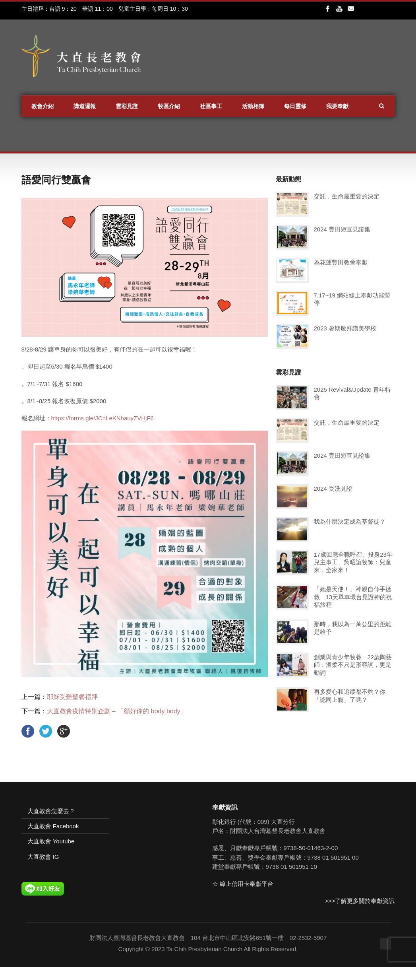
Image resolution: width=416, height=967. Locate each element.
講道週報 (85, 106)
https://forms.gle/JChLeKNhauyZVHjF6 (102, 418)
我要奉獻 (337, 106)
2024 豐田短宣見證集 (342, 229)
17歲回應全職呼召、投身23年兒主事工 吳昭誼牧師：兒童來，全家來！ (353, 562)
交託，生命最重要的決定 (346, 196)
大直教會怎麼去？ (51, 811)
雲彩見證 (127, 106)
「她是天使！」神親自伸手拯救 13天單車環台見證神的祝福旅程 (353, 597)
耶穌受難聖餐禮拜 (72, 696)
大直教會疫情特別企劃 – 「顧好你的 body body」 (117, 711)
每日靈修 (295, 106)
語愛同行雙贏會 (56, 179)
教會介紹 (42, 106)
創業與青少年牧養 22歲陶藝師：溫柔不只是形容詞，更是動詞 (353, 665)
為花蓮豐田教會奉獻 (341, 262)
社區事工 (211, 106)
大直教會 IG (43, 856)
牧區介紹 (169, 106)
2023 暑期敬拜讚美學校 (345, 328)
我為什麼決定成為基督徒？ (349, 521)
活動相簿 (253, 106)
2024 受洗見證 (333, 488)
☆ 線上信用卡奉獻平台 (242, 883)
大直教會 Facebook (53, 826)
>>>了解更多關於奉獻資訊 (360, 900)
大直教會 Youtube (51, 841)
